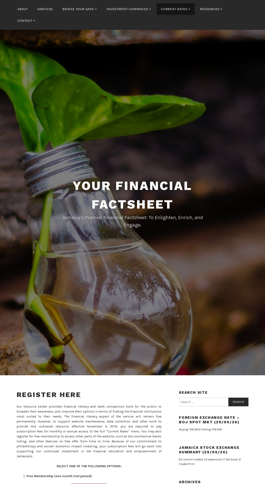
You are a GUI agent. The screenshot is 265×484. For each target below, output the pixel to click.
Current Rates (174, 9)
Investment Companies (127, 9)
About (22, 9)
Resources (209, 9)
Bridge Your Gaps (78, 9)
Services (45, 9)
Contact (24, 21)
